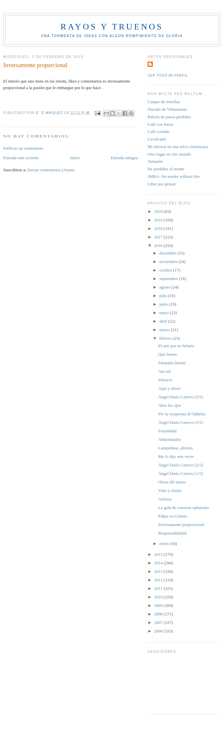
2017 (159, 237)
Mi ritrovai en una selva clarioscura (178, 146)
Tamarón (155, 161)
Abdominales (169, 439)
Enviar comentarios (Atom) (51, 169)
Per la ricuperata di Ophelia (181, 413)
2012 (159, 579)
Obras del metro (172, 482)
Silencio (165, 379)
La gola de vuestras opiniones (183, 507)
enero (164, 543)
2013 (159, 571)
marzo (165, 329)
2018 (159, 228)
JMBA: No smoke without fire (174, 176)
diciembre (168, 253)
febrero (166, 338)
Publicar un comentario (23, 148)
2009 (159, 605)
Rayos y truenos (111, 26)
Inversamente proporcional (181, 524)
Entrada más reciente (21, 157)
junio (164, 304)
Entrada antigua (124, 157)
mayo (164, 312)
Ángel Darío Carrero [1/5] (180, 473)
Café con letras (160, 124)
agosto (165, 287)
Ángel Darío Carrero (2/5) (180, 464)
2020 (159, 211)
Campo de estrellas (164, 101)
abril (163, 321)
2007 (159, 622)
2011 (159, 588)
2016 (159, 245)
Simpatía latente (172, 362)
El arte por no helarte (176, 345)
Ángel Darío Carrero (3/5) (180, 422)
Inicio (75, 157)
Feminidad (167, 430)
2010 (159, 596)
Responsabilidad (172, 533)
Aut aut (164, 371)
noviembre (169, 261)
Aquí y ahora (169, 388)
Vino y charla (169, 490)
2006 (159, 631)
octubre (166, 270)
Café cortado (159, 131)
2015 (159, 554)
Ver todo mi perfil (168, 75)
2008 (159, 614)
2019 (159, 219)
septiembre (169, 278)
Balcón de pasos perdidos (169, 116)
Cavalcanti (157, 139)
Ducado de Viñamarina (167, 109)
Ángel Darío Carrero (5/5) (180, 396)
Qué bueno (167, 354)
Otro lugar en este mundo (169, 154)
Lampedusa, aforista (175, 447)
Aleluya (165, 499)
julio (163, 295)
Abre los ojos (169, 405)
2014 (159, 562)
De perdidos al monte (166, 168)
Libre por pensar (162, 183)
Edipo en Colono (172, 516)
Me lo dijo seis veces (176, 456)
